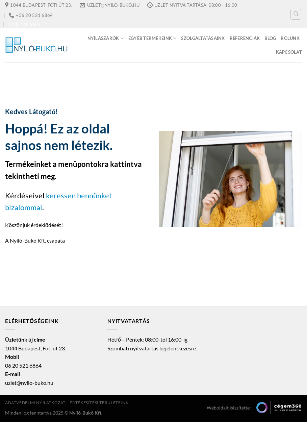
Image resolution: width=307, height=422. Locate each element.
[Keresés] (295, 14)
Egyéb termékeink (152, 38)
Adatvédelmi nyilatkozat (35, 402)
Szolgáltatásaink (203, 38)
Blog (270, 38)
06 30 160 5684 (24, 24)
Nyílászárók (105, 38)
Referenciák (245, 38)
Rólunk (290, 38)
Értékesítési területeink (99, 402)
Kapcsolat (289, 52)
